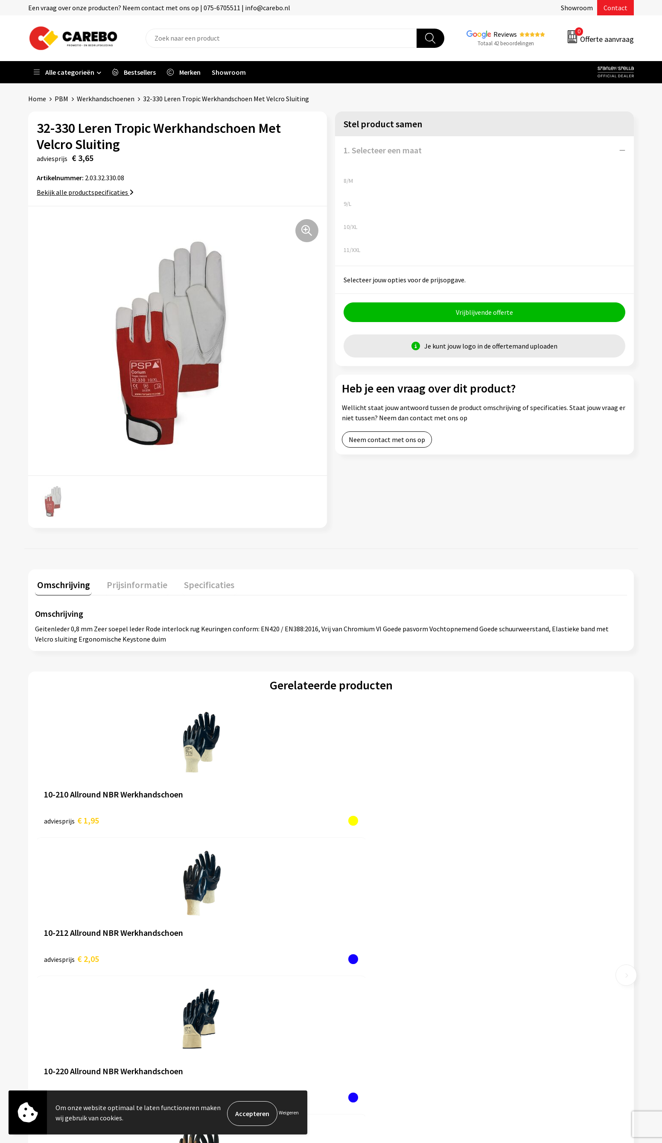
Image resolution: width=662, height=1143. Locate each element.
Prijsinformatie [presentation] (131, 583)
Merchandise (359, 956)
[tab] (61, 584)
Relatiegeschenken (520, 956)
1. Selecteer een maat (383, 150)
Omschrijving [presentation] (61, 583)
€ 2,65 (515, 818)
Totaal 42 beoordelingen (506, 43)
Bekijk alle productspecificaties (85, 192)
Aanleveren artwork (220, 916)
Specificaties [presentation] (199, 583)
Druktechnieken (214, 995)
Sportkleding (511, 942)
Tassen (502, 968)
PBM (61, 98)
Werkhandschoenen (105, 98)
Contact (615, 7)
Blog (348, 930)
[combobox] (281, 38)
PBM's (501, 930)
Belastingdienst (214, 904)
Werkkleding (510, 916)
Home (37, 98)
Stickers (503, 981)
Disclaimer (206, 1007)
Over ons (354, 916)
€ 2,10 (367, 818)
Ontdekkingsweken (369, 904)
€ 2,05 (219, 818)
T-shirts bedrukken (369, 942)
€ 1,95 (71, 818)
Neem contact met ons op (387, 441)
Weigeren (289, 1113)
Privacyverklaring (216, 981)
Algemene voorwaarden (225, 942)
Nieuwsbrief (358, 981)
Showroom (577, 7)
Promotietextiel (516, 904)
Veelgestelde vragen (221, 956)
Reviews (505, 34)
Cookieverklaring (216, 968)
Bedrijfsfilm (358, 968)
